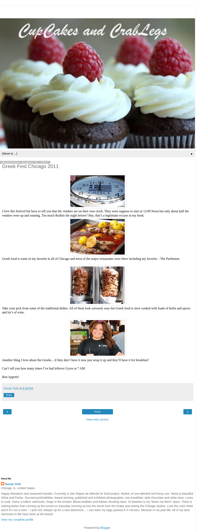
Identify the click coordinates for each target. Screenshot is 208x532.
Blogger (105, 527)
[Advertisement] (97, 11)
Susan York (13, 484)
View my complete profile (17, 519)
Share (9, 395)
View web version (97, 419)
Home (97, 411)
